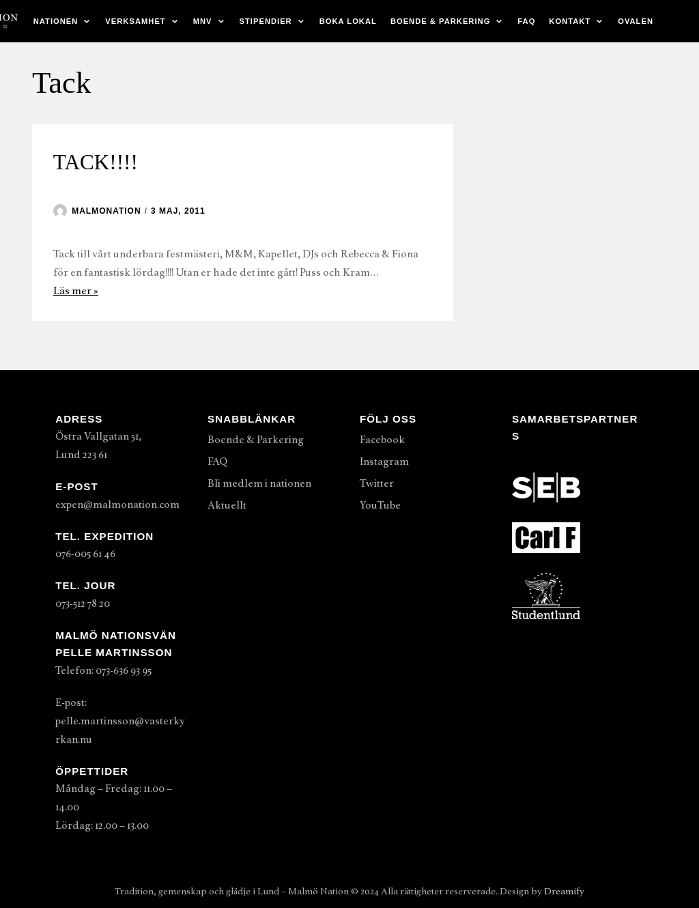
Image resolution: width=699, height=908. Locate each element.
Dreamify (564, 891)
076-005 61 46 (85, 554)
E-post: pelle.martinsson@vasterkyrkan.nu (120, 721)
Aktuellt (227, 505)
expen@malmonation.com (117, 504)
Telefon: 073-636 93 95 (103, 670)
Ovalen (635, 21)
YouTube (380, 505)
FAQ (526, 21)
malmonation (106, 211)
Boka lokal (348, 21)
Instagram (384, 461)
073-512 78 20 (82, 603)
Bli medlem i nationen (259, 483)
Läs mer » (75, 291)
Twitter (377, 483)
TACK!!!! (95, 162)
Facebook (382, 440)
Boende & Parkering (256, 440)
